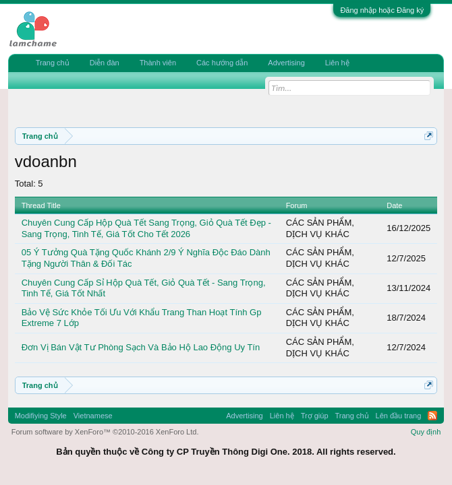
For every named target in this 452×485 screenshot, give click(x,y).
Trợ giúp (315, 416)
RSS (432, 415)
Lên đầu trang (399, 416)
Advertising (286, 63)
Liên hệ (337, 63)
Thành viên (158, 63)
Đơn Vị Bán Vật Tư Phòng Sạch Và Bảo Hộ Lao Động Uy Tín (141, 347)
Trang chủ (52, 63)
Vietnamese (93, 416)
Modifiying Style (41, 416)
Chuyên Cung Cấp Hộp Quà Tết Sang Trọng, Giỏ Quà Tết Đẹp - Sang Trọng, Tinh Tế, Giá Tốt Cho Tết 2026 (146, 228)
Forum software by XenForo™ (105, 432)
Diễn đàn (104, 63)
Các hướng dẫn (222, 63)
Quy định (426, 432)
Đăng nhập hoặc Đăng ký (382, 10)
